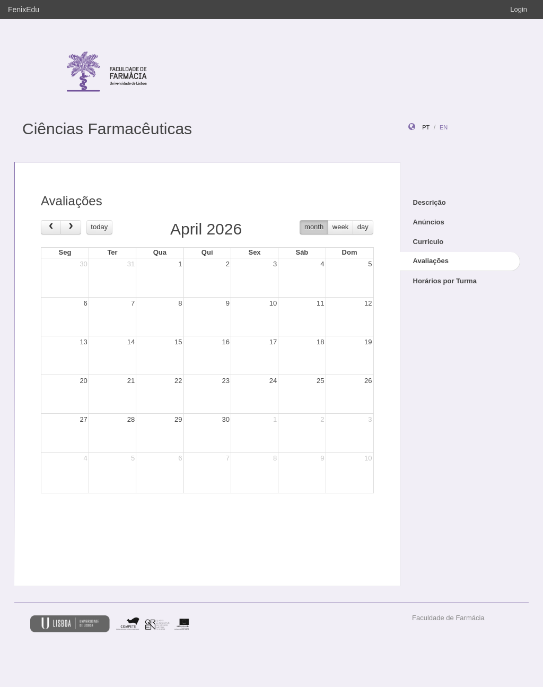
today (99, 227)
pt (426, 127)
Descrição (429, 202)
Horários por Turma (445, 281)
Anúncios (428, 222)
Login (518, 9)
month (313, 227)
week (340, 227)
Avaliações (431, 261)
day (363, 227)
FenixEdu (23, 9)
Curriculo (428, 242)
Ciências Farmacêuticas (107, 128)
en (444, 127)
